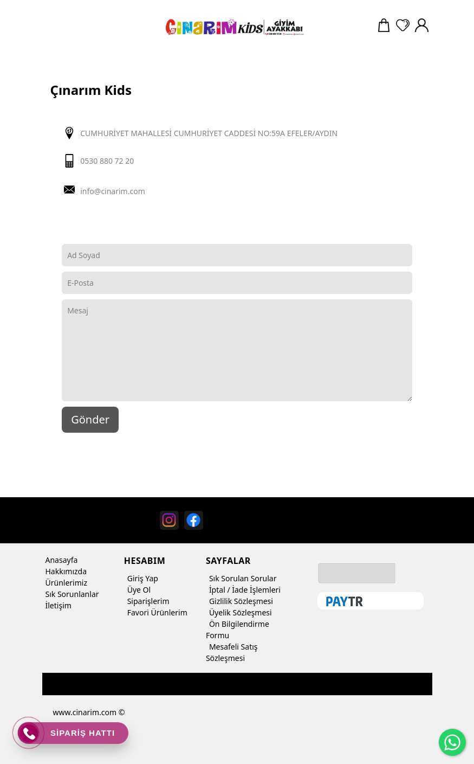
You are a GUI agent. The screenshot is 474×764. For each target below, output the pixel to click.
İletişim (57, 605)
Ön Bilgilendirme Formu (237, 628)
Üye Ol (137, 589)
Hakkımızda (64, 571)
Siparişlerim (147, 601)
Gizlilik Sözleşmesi (239, 601)
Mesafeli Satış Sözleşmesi (232, 651)
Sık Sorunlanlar (70, 594)
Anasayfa (60, 560)
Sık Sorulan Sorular (241, 578)
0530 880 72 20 (107, 161)
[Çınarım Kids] (233, 27)
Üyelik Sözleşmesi (239, 612)
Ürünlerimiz (65, 582)
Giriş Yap (141, 578)
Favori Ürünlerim (155, 612)
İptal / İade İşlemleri (243, 589)
